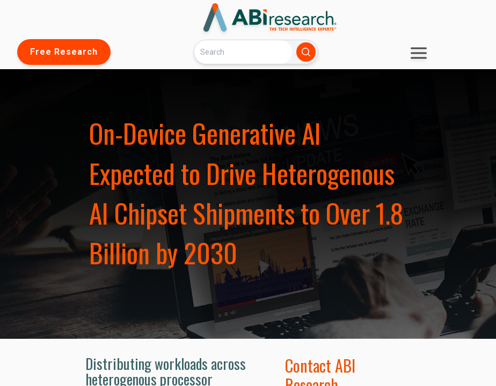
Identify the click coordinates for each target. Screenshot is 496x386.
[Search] (243, 51)
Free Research (64, 52)
